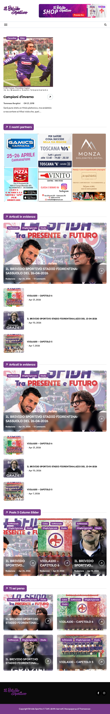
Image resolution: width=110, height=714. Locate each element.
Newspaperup (70, 709)
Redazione (10, 278)
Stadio (43, 228)
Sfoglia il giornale (29, 228)
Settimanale (13, 228)
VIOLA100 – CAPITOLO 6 (39, 295)
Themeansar (85, 709)
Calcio (63, 524)
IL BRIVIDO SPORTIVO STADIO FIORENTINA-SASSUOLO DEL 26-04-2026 (44, 270)
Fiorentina (12, 38)
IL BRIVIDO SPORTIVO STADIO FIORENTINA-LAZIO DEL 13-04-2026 (62, 318)
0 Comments (40, 278)
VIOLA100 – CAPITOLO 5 (39, 341)
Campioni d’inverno (21, 96)
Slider (22, 38)
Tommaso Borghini (11, 103)
